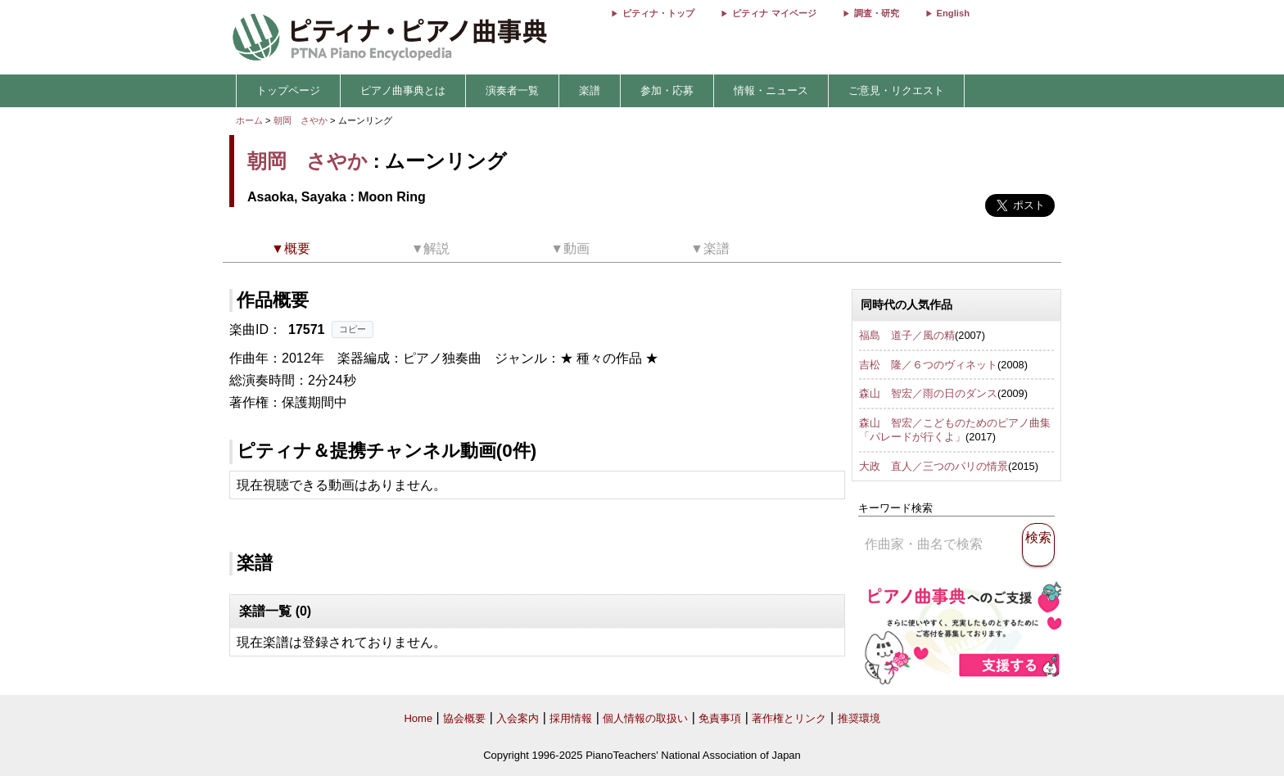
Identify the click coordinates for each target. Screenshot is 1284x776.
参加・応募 (667, 90)
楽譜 (589, 90)
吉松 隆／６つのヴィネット (928, 365)
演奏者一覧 (512, 90)
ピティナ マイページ (774, 13)
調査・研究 (876, 13)
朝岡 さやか (301, 120)
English (953, 13)
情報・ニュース (771, 90)
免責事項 (720, 718)
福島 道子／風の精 (907, 335)
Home (418, 718)
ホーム (249, 120)
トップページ (288, 90)
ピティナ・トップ (658, 13)
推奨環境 (859, 718)
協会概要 (464, 718)
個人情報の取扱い (645, 718)
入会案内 (517, 718)
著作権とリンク (789, 718)
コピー (352, 329)
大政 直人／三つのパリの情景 (933, 466)
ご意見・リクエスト (896, 90)
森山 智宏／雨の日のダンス (928, 393)
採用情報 (570, 718)
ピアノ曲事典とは (402, 90)
